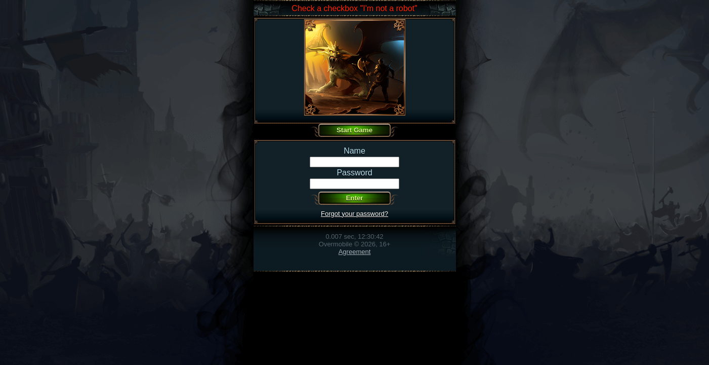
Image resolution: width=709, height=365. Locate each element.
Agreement (355, 252)
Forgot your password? (354, 213)
